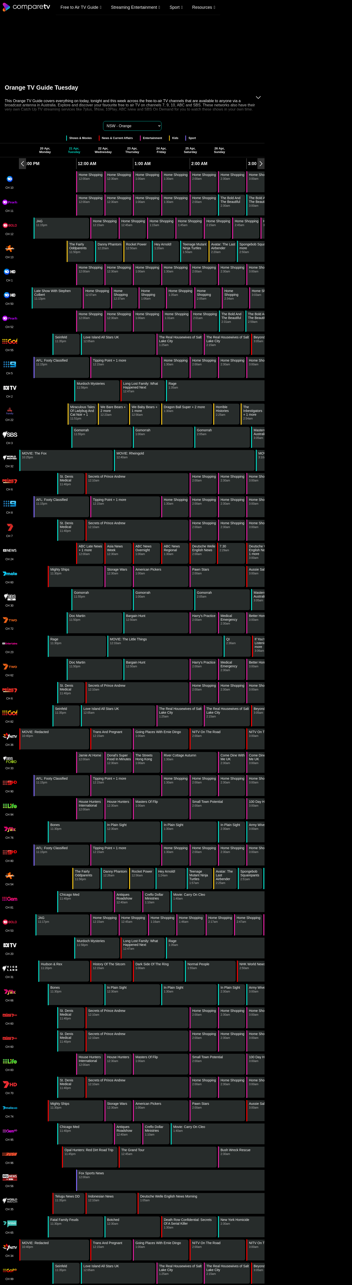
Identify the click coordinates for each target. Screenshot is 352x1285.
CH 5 (9, 367)
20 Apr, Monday (45, 150)
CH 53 (9, 924)
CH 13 (9, 251)
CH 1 (9, 274)
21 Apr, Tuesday (74, 150)
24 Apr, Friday (161, 150)
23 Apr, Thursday (132, 150)
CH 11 (9, 205)
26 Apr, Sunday (219, 150)
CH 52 (9, 321)
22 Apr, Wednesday (103, 150)
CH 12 (9, 228)
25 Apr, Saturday (190, 150)
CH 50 (9, 298)
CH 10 (9, 181)
